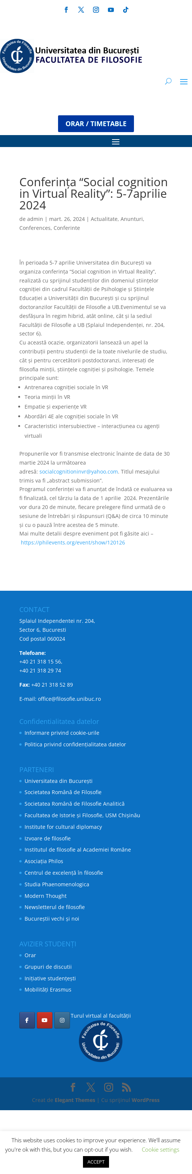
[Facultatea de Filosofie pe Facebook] (27, 1020)
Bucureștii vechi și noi (52, 918)
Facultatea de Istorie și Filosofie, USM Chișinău (82, 815)
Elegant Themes (75, 1099)
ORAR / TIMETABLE (96, 123)
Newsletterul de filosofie (55, 907)
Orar (30, 955)
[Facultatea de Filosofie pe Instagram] (62, 1020)
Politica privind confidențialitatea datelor (75, 744)
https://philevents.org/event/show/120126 (73, 542)
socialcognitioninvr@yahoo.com (78, 471)
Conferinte (67, 227)
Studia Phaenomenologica (57, 884)
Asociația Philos (44, 861)
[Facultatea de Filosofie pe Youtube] (44, 1020)
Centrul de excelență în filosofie (64, 872)
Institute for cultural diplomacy (63, 826)
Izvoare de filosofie (48, 838)
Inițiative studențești (50, 978)
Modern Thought (46, 895)
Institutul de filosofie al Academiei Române (78, 849)
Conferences (35, 227)
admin (35, 218)
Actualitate (104, 218)
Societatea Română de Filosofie (63, 792)
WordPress (146, 1099)
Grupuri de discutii (48, 966)
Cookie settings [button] (160, 1149)
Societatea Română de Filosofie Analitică (75, 803)
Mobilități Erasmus (48, 989)
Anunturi (132, 218)
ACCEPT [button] (96, 1161)
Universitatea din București (59, 780)
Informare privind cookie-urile (62, 732)
